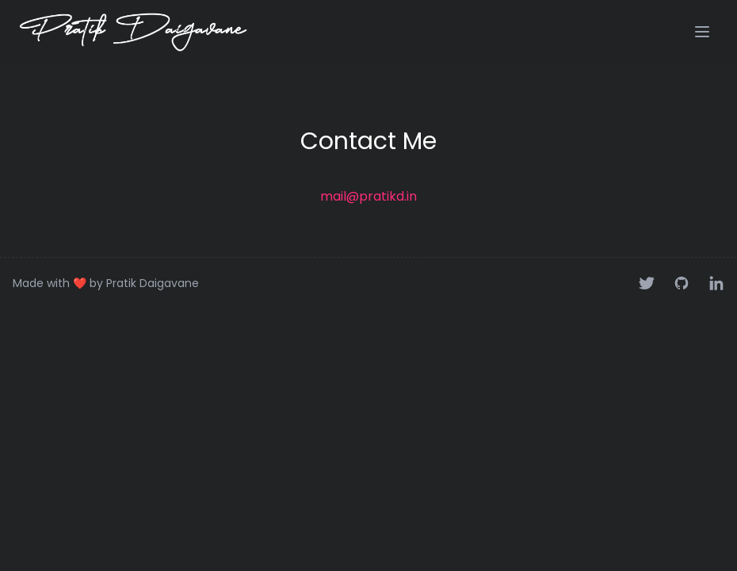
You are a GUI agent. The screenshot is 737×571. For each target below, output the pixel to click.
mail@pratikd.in (368, 196)
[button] (702, 32)
